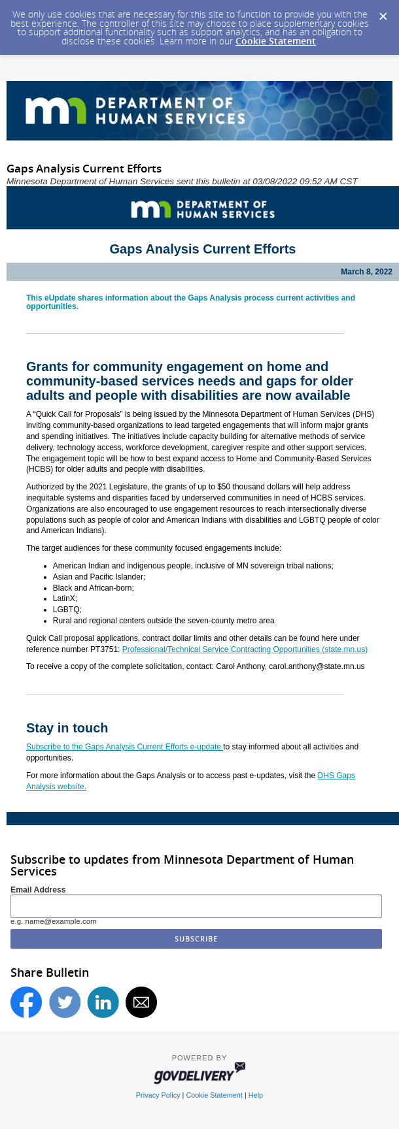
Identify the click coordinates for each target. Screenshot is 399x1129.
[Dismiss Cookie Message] (382, 12)
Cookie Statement (275, 41)
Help (256, 1095)
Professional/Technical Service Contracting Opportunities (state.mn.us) (245, 649)
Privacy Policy (158, 1095)
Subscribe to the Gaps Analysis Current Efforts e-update (124, 746)
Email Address (38, 889)
